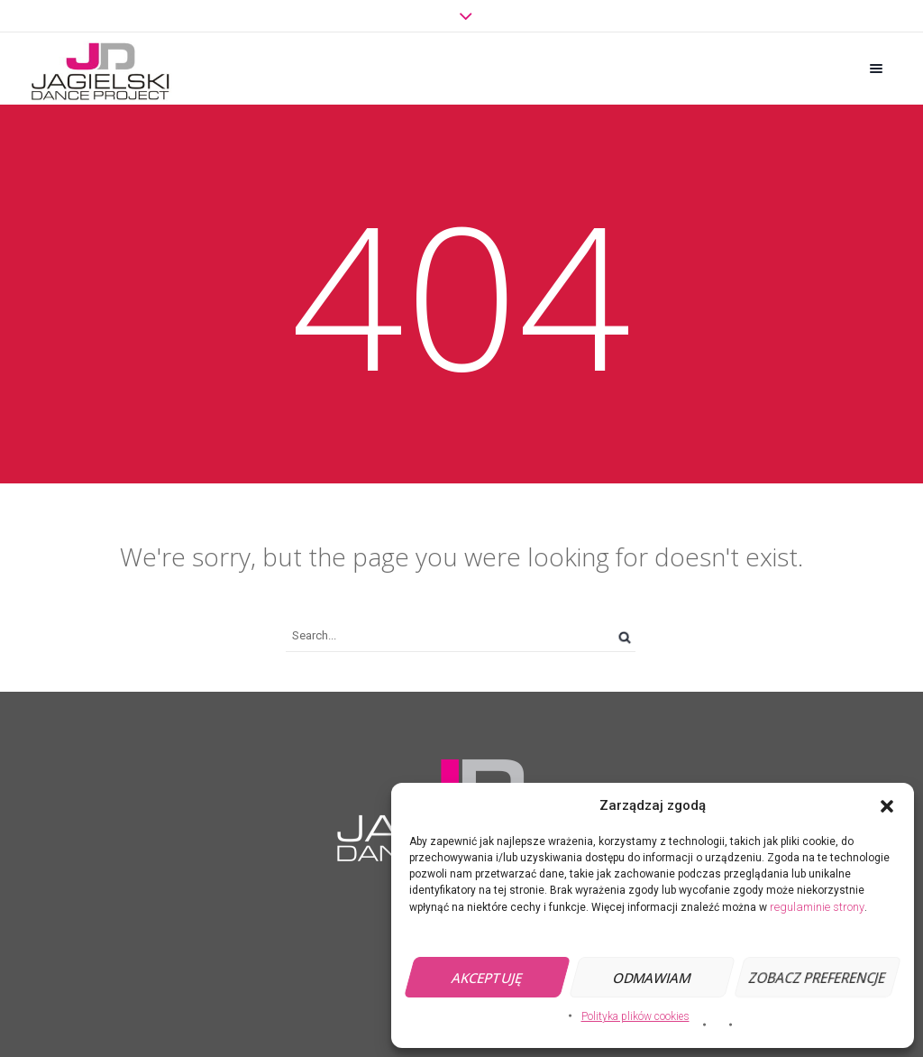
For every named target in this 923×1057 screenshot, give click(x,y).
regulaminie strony (817, 907)
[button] (887, 806)
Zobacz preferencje (817, 978)
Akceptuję (487, 978)
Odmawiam (652, 978)
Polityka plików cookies (635, 1016)
